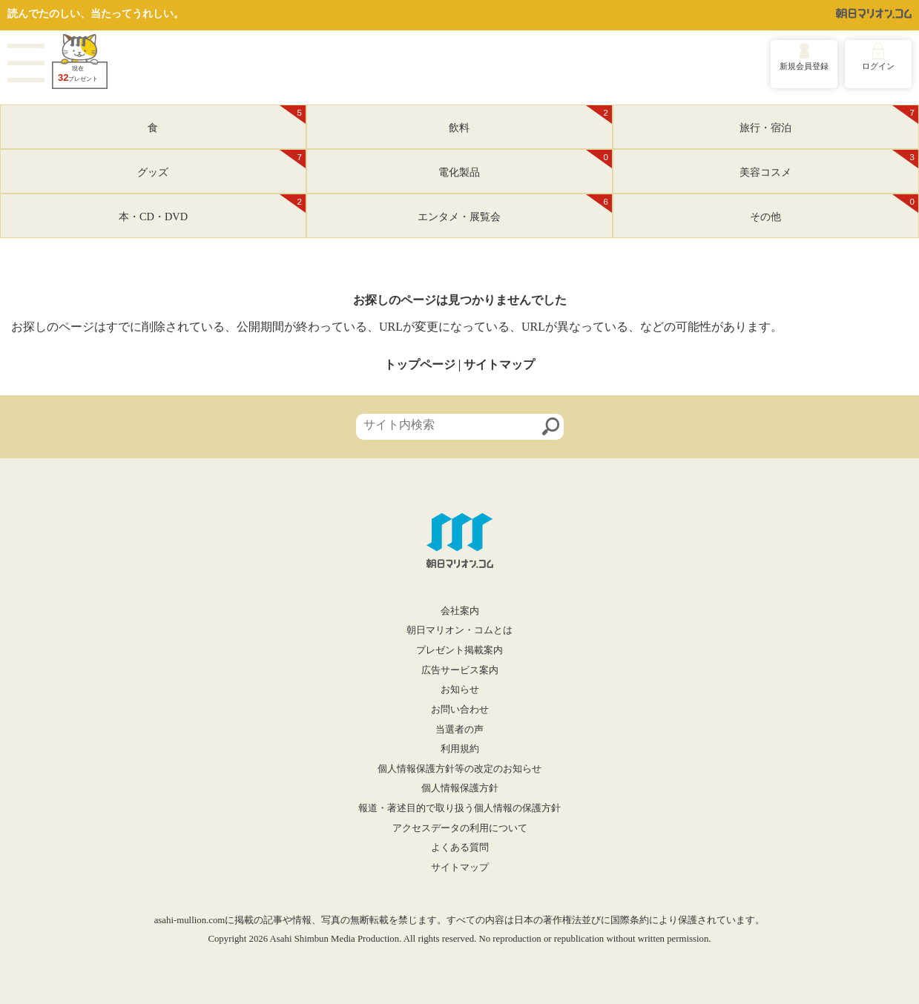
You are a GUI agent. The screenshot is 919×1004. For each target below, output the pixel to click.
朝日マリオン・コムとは (459, 630)
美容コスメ (829, 164)
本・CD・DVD (212, 208)
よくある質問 (460, 847)
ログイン (878, 66)
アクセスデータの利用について (459, 828)
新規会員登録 (804, 66)
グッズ (221, 164)
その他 (834, 208)
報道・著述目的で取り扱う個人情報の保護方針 (459, 808)
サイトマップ (499, 364)
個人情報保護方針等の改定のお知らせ (459, 769)
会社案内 (460, 611)
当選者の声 (459, 729)
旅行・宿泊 (829, 119)
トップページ (419, 364)
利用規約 (460, 749)
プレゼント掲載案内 (459, 650)
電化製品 (525, 164)
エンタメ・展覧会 (515, 208)
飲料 (530, 119)
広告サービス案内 (459, 670)
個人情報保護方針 (459, 788)
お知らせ (460, 689)
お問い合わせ (460, 709)
